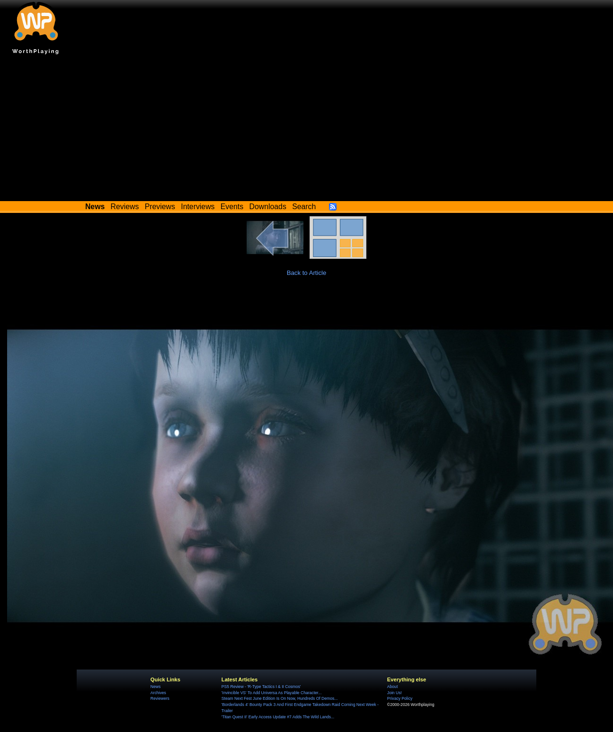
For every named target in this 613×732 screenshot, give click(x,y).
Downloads (267, 207)
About (392, 686)
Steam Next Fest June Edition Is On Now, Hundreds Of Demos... (280, 698)
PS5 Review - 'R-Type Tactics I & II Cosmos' (261, 686)
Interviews (197, 207)
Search (304, 207)
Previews (160, 207)
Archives (158, 692)
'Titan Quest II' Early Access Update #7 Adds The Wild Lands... (278, 716)
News (155, 686)
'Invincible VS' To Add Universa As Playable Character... (272, 692)
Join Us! (394, 692)
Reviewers (160, 698)
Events (232, 207)
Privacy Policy (399, 698)
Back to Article (307, 272)
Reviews (125, 207)
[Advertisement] (307, 130)
